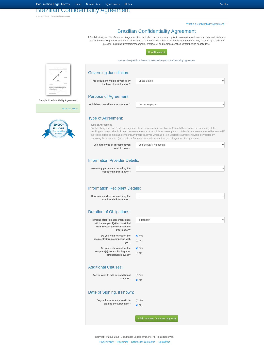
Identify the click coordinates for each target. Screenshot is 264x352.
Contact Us (164, 342)
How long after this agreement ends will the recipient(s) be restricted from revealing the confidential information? (110, 225)
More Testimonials (70, 109)
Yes (139, 235)
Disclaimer (122, 342)
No (139, 240)
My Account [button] (112, 4)
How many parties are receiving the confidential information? (111, 198)
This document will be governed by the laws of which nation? (110, 82)
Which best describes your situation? (110, 104)
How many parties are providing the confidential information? (110, 170)
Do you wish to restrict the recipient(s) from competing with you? (112, 239)
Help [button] (128, 4)
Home (78, 4)
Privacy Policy (106, 342)
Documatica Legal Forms (53, 4)
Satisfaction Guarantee (143, 342)
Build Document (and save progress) (157, 318)
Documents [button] (93, 4)
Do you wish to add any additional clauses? (111, 277)
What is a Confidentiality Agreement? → (207, 24)
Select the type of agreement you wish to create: (112, 146)
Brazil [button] (224, 4)
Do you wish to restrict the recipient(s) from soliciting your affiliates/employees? (113, 251)
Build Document (156, 52)
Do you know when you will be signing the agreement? (113, 302)
